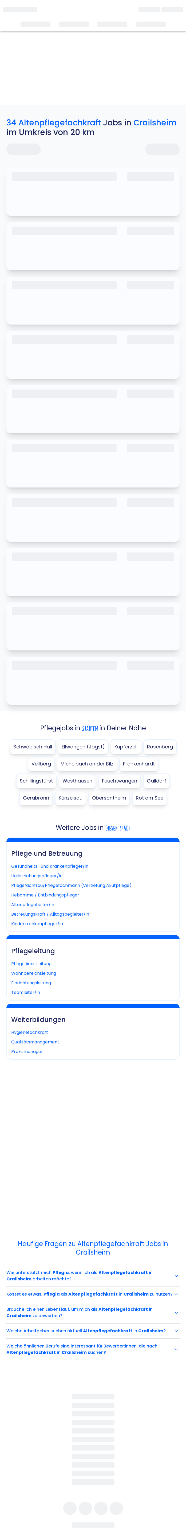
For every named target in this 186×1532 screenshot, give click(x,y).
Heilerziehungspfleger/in (36, 876)
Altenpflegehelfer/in (32, 905)
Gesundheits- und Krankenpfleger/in (49, 866)
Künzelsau (70, 797)
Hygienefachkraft (29, 1032)
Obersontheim (109, 797)
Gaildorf (156, 780)
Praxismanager (27, 1051)
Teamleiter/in (25, 992)
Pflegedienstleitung (31, 964)
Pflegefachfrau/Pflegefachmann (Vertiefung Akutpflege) (71, 885)
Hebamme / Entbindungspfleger (45, 895)
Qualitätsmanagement (35, 1042)
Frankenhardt (139, 763)
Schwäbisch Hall (32, 746)
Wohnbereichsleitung (33, 973)
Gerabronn (36, 797)
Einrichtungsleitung (31, 983)
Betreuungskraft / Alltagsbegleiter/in (50, 914)
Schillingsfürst (36, 780)
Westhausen (77, 780)
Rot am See (149, 797)
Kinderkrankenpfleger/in (37, 924)
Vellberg (41, 763)
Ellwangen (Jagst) (83, 746)
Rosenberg (160, 746)
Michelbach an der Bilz (87, 763)
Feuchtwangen (119, 780)
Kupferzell (125, 746)
